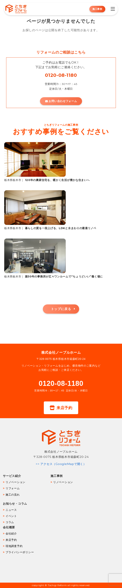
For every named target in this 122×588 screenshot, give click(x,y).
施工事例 (97, 9)
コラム (10, 522)
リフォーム (13, 488)
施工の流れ (13, 494)
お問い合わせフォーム (61, 101)
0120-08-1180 (61, 75)
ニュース (11, 510)
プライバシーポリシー (20, 552)
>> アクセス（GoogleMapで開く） (61, 464)
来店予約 (61, 407)
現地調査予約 (14, 546)
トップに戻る (61, 309)
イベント (11, 516)
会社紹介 (11, 533)
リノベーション (15, 482)
